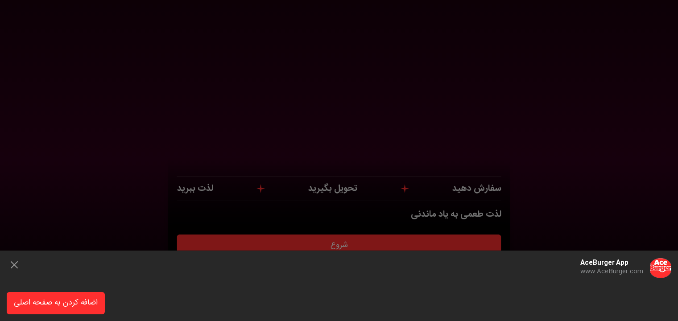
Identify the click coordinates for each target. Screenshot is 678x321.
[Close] (14, 264)
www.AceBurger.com (611, 271)
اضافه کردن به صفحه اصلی (56, 302)
